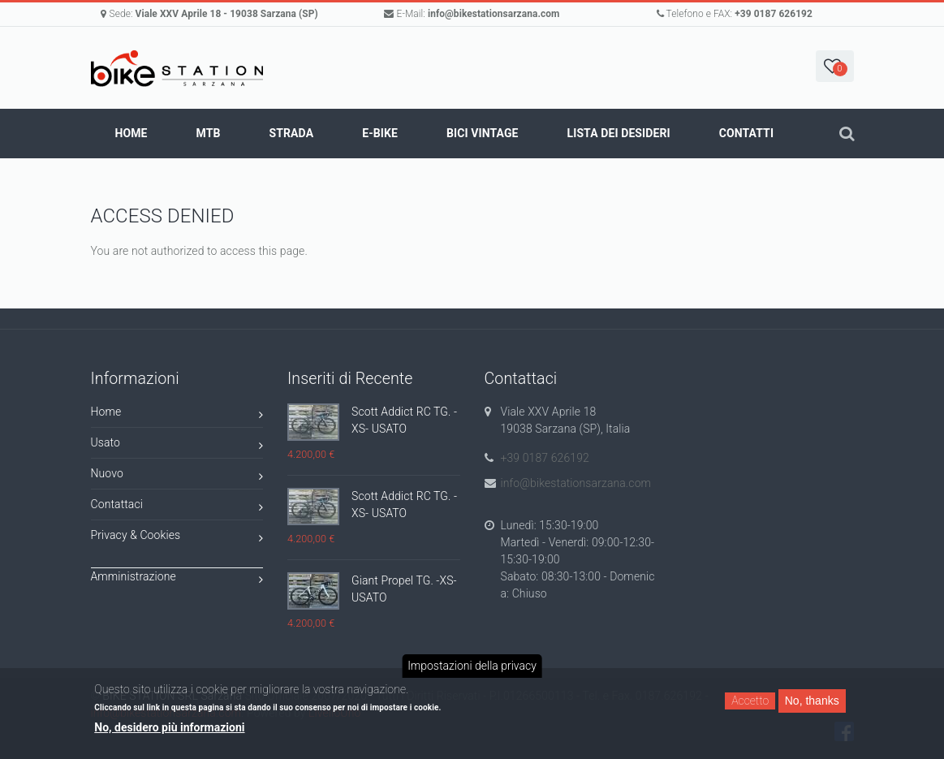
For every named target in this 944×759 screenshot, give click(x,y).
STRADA (291, 133)
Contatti (746, 133)
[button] (834, 66)
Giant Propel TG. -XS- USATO (404, 589)
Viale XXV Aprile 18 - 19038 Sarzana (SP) (227, 13)
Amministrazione (177, 579)
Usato (177, 445)
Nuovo (177, 476)
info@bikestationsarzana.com (494, 13)
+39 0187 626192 (774, 13)
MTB (208, 133)
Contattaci (177, 507)
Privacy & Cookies (177, 537)
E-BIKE (380, 133)
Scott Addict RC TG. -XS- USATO (404, 420)
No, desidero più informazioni (169, 727)
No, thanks (812, 700)
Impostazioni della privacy (472, 665)
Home (131, 133)
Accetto (750, 700)
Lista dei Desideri (618, 133)
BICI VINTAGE (482, 133)
